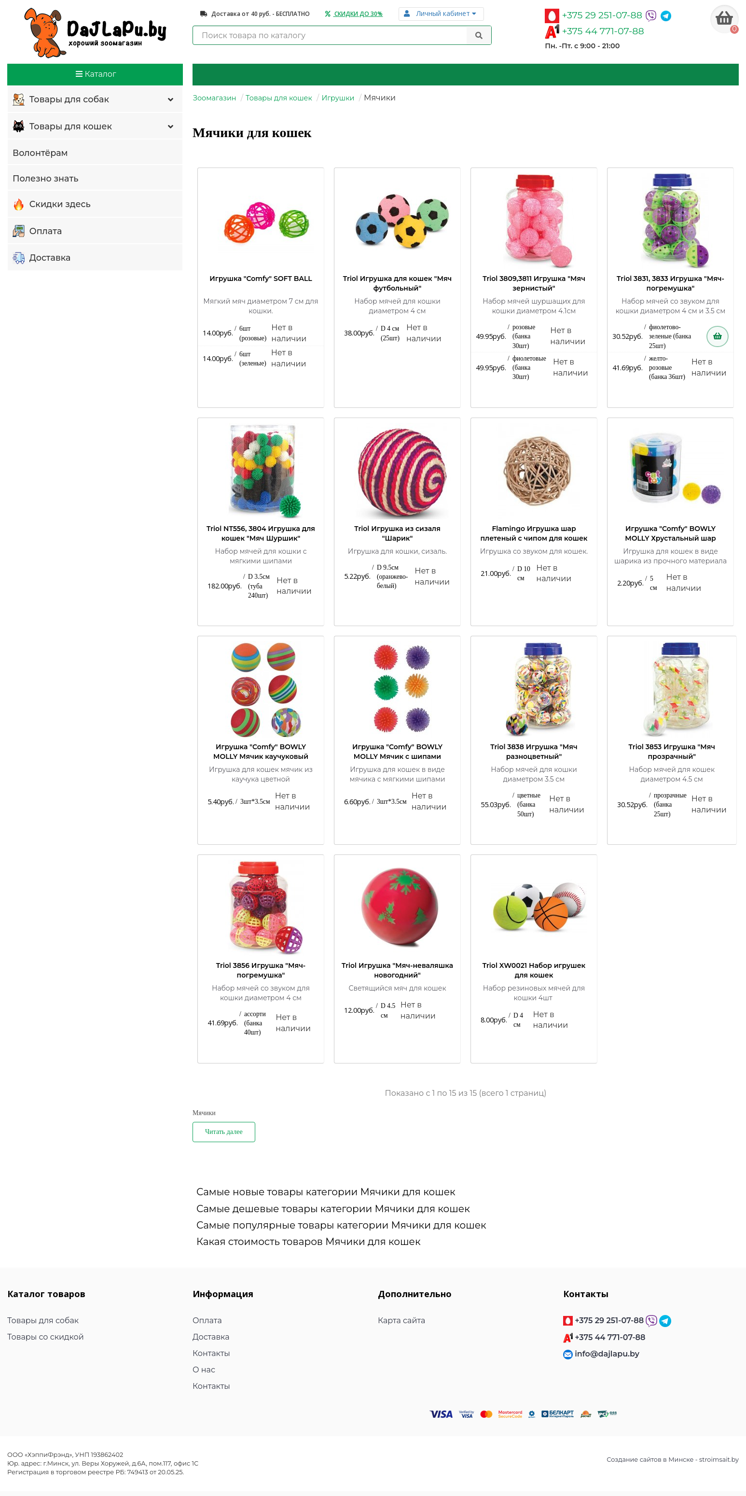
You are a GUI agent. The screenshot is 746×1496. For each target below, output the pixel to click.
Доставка (41, 258)
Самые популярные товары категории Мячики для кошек (341, 1225)
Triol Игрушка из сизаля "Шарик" (397, 533)
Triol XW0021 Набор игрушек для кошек (534, 970)
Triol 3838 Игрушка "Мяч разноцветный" (533, 751)
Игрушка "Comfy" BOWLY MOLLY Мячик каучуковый (260, 751)
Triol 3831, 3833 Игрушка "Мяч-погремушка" (670, 283)
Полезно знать (45, 178)
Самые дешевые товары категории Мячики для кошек (333, 1209)
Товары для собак (94, 100)
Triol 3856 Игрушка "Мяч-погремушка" (261, 970)
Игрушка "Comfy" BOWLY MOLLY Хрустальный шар (670, 533)
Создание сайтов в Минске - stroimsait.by (673, 1459)
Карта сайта (401, 1320)
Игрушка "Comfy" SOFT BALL (260, 278)
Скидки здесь (52, 204)
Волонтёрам (40, 153)
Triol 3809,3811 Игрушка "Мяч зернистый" (534, 283)
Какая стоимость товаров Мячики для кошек (308, 1241)
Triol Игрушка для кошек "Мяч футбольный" (397, 283)
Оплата (37, 232)
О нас (204, 1369)
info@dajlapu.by (607, 1353)
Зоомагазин (214, 98)
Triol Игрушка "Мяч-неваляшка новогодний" (397, 970)
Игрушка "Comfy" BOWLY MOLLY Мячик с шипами (397, 751)
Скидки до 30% (354, 14)
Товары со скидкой (45, 1337)
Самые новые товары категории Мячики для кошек (326, 1192)
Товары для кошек (94, 127)
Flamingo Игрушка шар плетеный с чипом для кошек (534, 533)
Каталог (96, 74)
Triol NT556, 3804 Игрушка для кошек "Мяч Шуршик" (261, 533)
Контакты (211, 1353)
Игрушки (337, 98)
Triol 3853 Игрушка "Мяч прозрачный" (672, 751)
